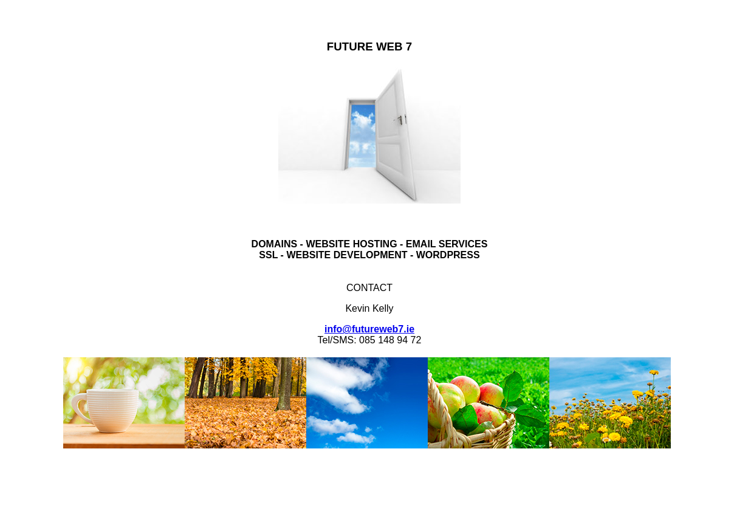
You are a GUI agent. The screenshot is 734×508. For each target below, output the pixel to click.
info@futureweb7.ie (369, 329)
